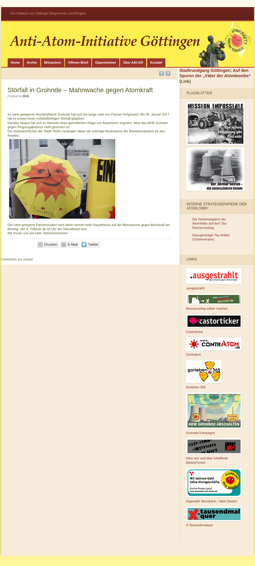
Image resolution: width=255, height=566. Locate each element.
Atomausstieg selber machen (214, 302)
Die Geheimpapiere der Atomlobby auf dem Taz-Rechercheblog (210, 223)
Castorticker (214, 324)
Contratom (214, 347)
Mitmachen (52, 62)
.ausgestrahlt (214, 279)
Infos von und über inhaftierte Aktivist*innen (214, 451)
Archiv (32, 62)
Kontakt (156, 62)
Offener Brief (78, 62)
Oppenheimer (105, 62)
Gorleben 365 (204, 374)
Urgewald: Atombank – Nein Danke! (214, 485)
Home (15, 62)
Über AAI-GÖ (133, 62)
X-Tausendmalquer (214, 516)
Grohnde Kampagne (214, 413)
